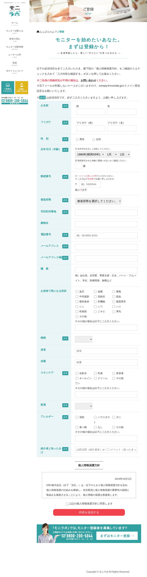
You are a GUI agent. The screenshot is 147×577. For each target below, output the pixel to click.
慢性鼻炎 (82, 301)
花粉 (80, 417)
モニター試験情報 (14, 48)
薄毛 (116, 311)
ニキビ (99, 311)
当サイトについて (14, 72)
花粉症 (99, 296)
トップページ (47, 31)
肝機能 (99, 301)
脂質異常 (119, 301)
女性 (96, 139)
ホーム (14, 24)
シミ (80, 306)
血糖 (98, 291)
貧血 (116, 296)
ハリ (116, 306)
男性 (80, 139)
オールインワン (83, 381)
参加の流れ (14, 40)
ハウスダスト (101, 420)
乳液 (98, 373)
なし (98, 427)
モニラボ (103, 572)
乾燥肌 (81, 311)
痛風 (116, 291)
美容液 (117, 373)
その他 (81, 316)
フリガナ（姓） (90, 126)
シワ (98, 306)
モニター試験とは (14, 32)
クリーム (101, 378)
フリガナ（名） (121, 126)
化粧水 (81, 373)
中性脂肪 (82, 296)
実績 (14, 64)
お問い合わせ (88, 80)
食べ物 (81, 427)
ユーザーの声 (14, 56)
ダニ (116, 417)
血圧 (80, 291)
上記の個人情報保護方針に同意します (89, 503)
